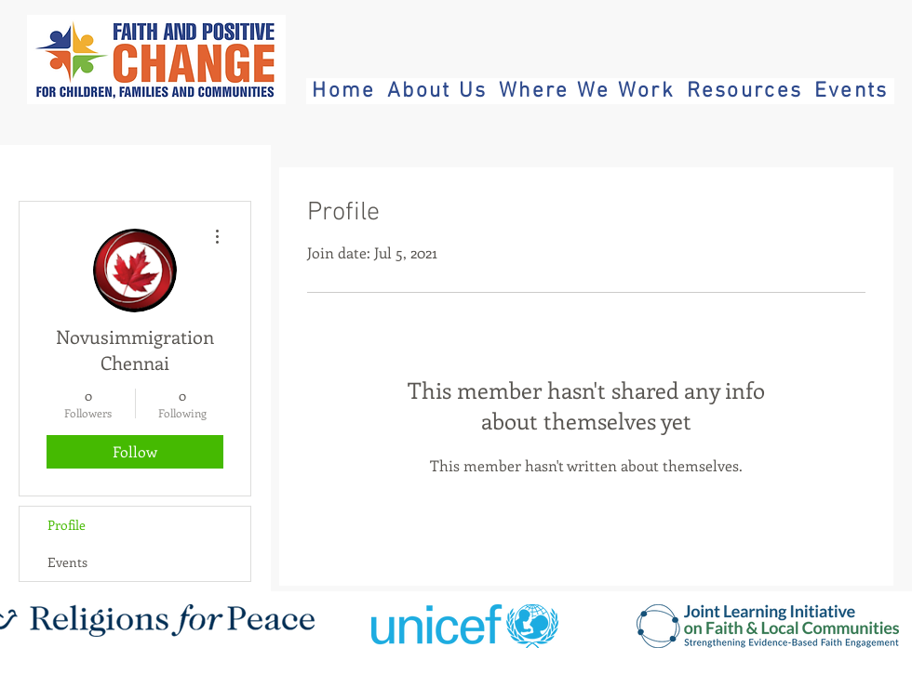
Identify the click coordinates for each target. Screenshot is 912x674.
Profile (66, 525)
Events (67, 562)
